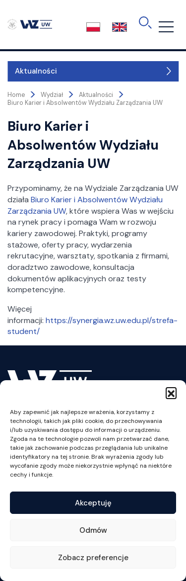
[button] (171, 393)
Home (16, 95)
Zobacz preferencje (93, 558)
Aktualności (36, 71)
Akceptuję (93, 503)
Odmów (93, 530)
